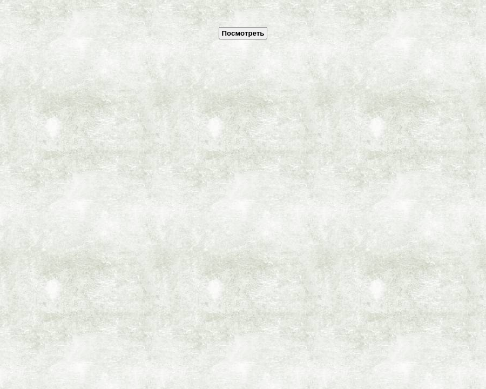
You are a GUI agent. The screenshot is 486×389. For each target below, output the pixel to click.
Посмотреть (242, 33)
